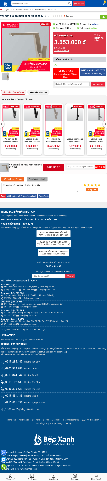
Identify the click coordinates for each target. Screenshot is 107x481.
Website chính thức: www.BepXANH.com (19, 469)
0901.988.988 (26, 289)
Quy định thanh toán (90, 420)
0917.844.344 (11, 375)
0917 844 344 (8, 307)
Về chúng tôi (24, 420)
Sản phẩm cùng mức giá (13, 92)
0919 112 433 (8, 315)
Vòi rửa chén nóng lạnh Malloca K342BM (75, 140)
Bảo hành (36, 420)
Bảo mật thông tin (71, 420)
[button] (2, 124)
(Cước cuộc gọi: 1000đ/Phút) (53, 252)
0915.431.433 (11, 395)
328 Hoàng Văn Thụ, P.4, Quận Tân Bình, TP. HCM (27, 295)
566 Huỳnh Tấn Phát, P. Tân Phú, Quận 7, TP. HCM (27, 287)
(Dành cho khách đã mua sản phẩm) (53, 234)
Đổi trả (46, 420)
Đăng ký (70, 276)
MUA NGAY (53, 167)
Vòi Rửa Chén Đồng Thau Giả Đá (44, 10)
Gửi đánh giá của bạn (12, 179)
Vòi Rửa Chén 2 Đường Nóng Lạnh (21, 196)
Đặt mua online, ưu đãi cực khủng (66, 74)
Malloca (95, 24)
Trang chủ (5, 10)
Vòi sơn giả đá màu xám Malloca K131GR (10, 140)
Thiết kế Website (31, 465)
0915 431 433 (53, 266)
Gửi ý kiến (92, 189)
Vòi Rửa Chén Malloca (21, 10)
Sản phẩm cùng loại (38, 92)
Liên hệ (68, 423)
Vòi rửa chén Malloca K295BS (96, 140)
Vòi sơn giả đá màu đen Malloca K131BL (32, 140)
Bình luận (68, 16)
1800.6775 (10, 409)
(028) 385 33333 (10, 289)
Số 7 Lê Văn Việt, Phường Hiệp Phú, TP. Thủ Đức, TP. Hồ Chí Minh (34, 321)
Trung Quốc (44, 196)
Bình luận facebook (37, 179)
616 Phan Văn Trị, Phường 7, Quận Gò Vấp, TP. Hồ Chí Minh (32, 304)
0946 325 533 (8, 324)
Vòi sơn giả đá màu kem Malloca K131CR (53, 140)
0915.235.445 (11, 361)
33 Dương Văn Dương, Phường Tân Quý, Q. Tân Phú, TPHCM (32, 312)
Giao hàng (56, 420)
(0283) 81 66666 (10, 298)
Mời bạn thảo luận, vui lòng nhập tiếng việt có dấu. (40, 188)
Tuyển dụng (57, 423)
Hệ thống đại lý (42, 423)
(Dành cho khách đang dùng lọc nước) (53, 243)
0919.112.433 (11, 382)
